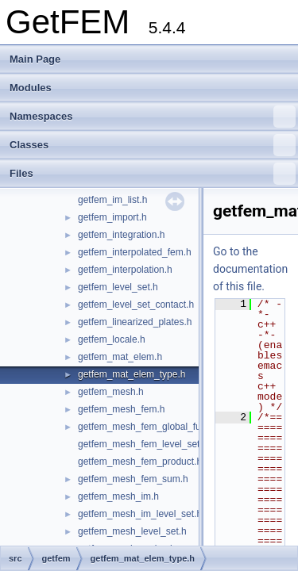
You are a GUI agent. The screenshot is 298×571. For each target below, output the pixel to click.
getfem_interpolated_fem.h (135, 252)
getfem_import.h (112, 217)
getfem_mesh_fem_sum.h (133, 479)
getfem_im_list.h (112, 199)
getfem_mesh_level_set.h (132, 531)
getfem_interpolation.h (125, 269)
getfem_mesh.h (111, 391)
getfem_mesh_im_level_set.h (140, 513)
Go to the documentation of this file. (250, 269)
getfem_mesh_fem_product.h (140, 461)
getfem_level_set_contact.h (136, 304)
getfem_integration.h (121, 234)
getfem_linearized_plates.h (135, 322)
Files (153, 174)
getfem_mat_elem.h (120, 356)
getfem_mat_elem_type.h (131, 374)
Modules (31, 88)
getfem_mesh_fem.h (121, 409)
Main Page (35, 59)
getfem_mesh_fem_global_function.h (156, 426)
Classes (153, 145)
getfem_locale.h (111, 339)
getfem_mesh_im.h (118, 496)
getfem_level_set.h (118, 287)
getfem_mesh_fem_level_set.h (142, 444)
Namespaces (153, 116)
